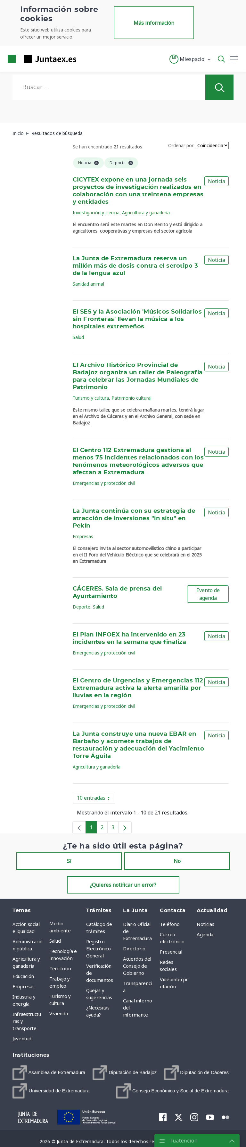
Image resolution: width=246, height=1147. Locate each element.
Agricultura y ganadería (146, 212)
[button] (190, 59)
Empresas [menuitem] (23, 986)
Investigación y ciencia (96, 212)
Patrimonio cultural (131, 398)
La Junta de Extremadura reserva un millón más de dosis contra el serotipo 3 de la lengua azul (135, 266)
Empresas (83, 536)
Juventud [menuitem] (21, 1038)
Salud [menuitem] (55, 941)
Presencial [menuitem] (171, 951)
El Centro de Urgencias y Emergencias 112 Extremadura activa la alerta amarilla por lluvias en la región (138, 688)
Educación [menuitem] (23, 976)
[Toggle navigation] (85, 58)
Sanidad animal (88, 284)
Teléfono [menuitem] (169, 924)
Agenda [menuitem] (205, 934)
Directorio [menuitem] (134, 948)
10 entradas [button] (96, 799)
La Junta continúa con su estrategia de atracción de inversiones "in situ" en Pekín (134, 518)
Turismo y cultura (91, 398)
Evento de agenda (208, 594)
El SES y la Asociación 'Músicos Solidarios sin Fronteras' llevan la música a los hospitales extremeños (137, 319)
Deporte (81, 607)
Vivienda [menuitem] (58, 1013)
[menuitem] (48, 1072)
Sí (69, 861)
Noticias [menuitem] (205, 924)
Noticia (216, 181)
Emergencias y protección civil (104, 483)
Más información (154, 22)
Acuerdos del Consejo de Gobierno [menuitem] (137, 966)
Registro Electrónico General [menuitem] (98, 948)
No (177, 861)
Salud (78, 337)
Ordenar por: (181, 145)
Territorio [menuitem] (60, 968)
